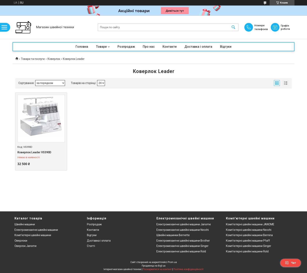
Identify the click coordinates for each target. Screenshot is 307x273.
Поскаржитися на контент (157, 269)
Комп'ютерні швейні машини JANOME (250, 224)
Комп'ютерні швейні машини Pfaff (248, 240)
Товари (101, 46)
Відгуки (225, 46)
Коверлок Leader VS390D (34, 152)
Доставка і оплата (198, 46)
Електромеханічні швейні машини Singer (182, 245)
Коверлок (54, 58)
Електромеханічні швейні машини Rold (181, 251)
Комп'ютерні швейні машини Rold (247, 251)
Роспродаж (94, 224)
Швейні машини (24, 224)
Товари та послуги (33, 58)
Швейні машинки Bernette (173, 235)
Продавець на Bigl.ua (153, 265)
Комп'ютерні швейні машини (32, 235)
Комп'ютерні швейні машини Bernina (249, 235)
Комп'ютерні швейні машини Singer (248, 245)
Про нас (149, 46)
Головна (82, 46)
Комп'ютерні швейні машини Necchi (248, 229)
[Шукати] (233, 27)
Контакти (170, 46)
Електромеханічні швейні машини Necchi (182, 229)
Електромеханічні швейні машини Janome (183, 224)
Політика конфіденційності (188, 269)
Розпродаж (126, 46)
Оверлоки (20, 240)
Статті (91, 245)
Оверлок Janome (25, 245)
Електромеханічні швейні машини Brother (183, 240)
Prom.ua (172, 262)
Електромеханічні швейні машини (36, 229)
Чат (290, 263)
